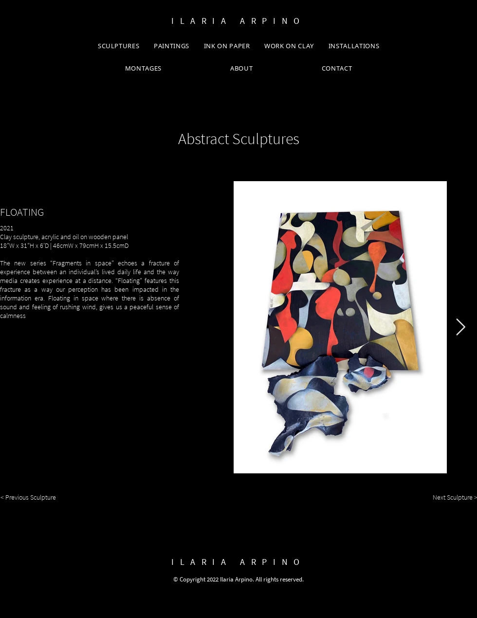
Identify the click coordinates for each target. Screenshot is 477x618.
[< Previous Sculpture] (30, 497)
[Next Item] (460, 327)
